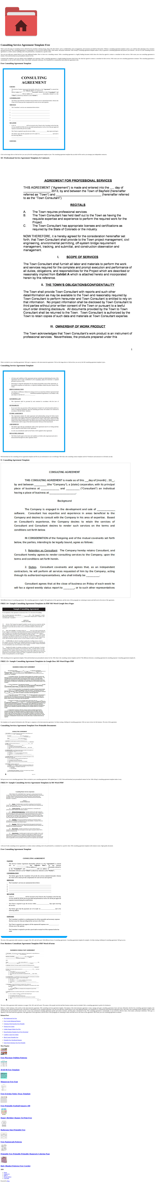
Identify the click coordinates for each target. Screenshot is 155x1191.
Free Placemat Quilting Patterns (14, 1058)
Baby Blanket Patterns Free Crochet (15, 1166)
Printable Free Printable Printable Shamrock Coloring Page (25, 1154)
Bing (8, 1181)
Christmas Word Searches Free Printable (14, 1024)
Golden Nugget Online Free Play (12, 1029)
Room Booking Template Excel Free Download (16, 1032)
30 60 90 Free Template (10, 1070)
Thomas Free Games (9, 1026)
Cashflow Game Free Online (11, 1034)
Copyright (6, 1178)
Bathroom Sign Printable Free (13, 1130)
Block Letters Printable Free (11, 1037)
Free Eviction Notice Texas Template (15, 1094)
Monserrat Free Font (9, 1082)
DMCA (6, 1175)
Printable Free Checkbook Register (13, 1040)
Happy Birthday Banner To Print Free (16, 1118)
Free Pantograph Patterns (11, 1142)
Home (5, 1172)
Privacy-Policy (7, 1177)
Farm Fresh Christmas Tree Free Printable (14, 1042)
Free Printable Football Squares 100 (15, 1106)
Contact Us (7, 1174)
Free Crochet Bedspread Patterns (12, 1021)
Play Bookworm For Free (10, 1018)
